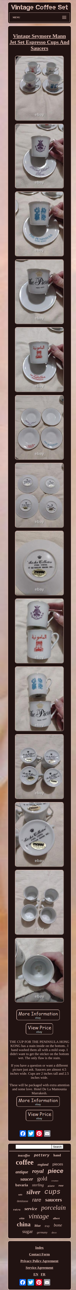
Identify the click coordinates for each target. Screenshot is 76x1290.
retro (16, 1210)
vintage (39, 1216)
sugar (27, 1231)
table (20, 1195)
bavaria (21, 1185)
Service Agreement (39, 1268)
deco (54, 1232)
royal (38, 1171)
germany (42, 1232)
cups (52, 1192)
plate (51, 1186)
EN (35, 1274)
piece (55, 1170)
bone (58, 1225)
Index (39, 1248)
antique (22, 1172)
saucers (53, 1200)
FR (43, 1274)
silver (33, 1192)
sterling (38, 1185)
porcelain (53, 1207)
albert (56, 1218)
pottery (41, 1155)
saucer (26, 1179)
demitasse (22, 1201)
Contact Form (39, 1254)
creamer (54, 1180)
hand (57, 1155)
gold (42, 1178)
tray (47, 1226)
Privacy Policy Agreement (39, 1261)
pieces (57, 1164)
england (43, 1164)
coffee (24, 1162)
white (22, 1218)
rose (61, 1185)
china (24, 1224)
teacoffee (24, 1155)
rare (36, 1200)
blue (38, 1226)
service (31, 1208)
